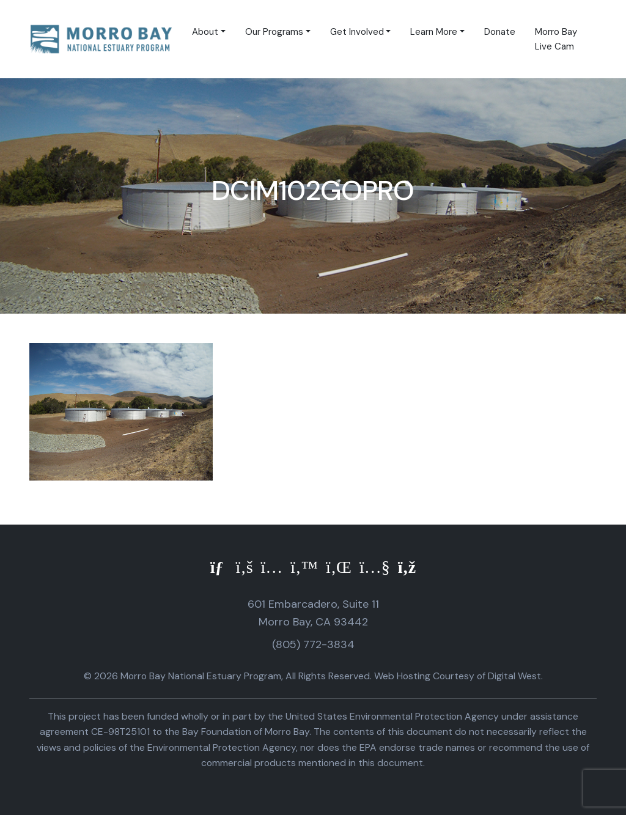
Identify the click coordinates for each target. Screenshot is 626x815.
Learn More (433, 32)
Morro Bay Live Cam (556, 39)
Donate (499, 32)
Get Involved (357, 32)
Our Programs (274, 32)
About (205, 32)
